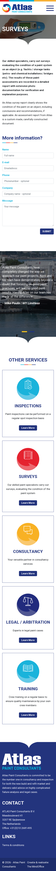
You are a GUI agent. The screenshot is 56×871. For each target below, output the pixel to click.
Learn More (28, 427)
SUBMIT (46, 231)
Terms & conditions (13, 845)
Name (5, 149)
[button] (24, 331)
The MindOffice (35, 866)
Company (7, 188)
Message (7, 200)
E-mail (5, 162)
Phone (6, 175)
